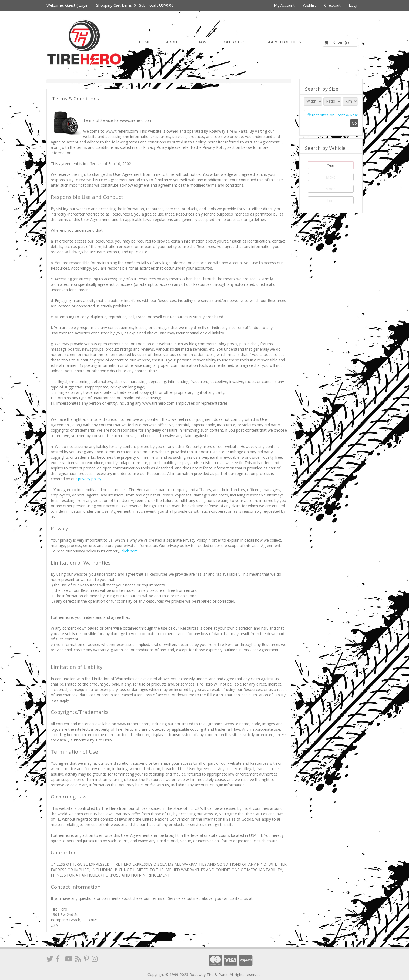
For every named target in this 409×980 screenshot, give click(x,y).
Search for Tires (284, 42)
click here (130, 550)
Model (330, 188)
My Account (284, 5)
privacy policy (89, 478)
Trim (331, 200)
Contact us (234, 42)
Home (144, 42)
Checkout (332, 5)
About (172, 42)
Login (83, 5)
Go (354, 123)
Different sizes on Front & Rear (331, 115)
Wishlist (309, 5)
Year (331, 165)
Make (331, 177)
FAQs (201, 42)
